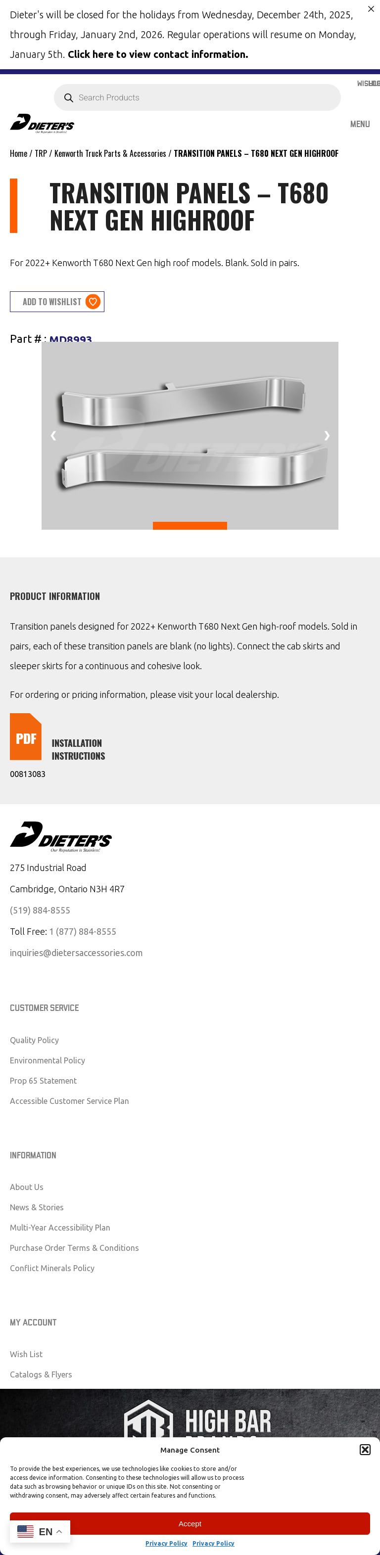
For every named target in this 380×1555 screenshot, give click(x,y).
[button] (365, 1450)
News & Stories (37, 1206)
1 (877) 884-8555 (82, 930)
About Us (27, 1186)
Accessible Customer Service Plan (69, 1099)
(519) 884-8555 (40, 909)
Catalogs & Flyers (41, 1373)
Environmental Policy (47, 1058)
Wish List (26, 1353)
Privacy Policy (166, 1543)
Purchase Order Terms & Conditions (74, 1246)
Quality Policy (34, 1038)
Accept (190, 1523)
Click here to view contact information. (158, 54)
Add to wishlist (52, 301)
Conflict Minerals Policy (52, 1267)
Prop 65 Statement (43, 1079)
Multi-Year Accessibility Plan (60, 1226)
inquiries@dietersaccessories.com (76, 952)
